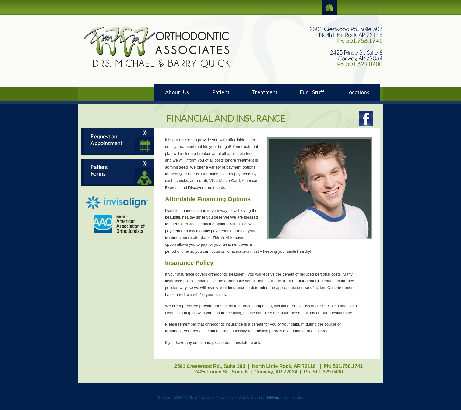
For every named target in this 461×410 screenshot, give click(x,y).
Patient (221, 92)
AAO (120, 224)
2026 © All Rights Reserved (192, 397)
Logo (157, 47)
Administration (293, 397)
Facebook (365, 118)
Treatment (265, 92)
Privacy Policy (225, 397)
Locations (357, 92)
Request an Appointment (117, 141)
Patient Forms (117, 172)
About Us (177, 92)
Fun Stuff (312, 92)
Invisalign (117, 202)
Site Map (164, 397)
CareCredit (188, 224)
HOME (329, 7)
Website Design (249, 397)
